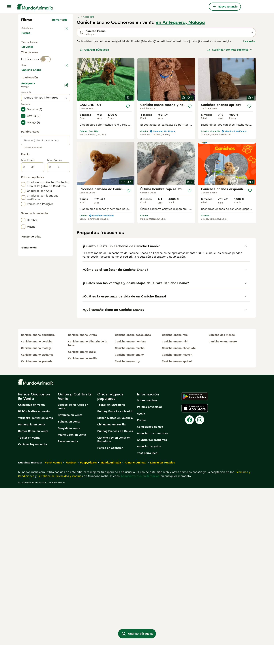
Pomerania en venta (31, 581)
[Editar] (66, 183)
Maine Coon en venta (72, 591)
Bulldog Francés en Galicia (115, 588)
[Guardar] (128, 106)
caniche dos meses (222, 491)
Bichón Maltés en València (115, 574)
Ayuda (141, 570)
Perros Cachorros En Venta (34, 553)
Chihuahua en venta (31, 561)
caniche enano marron (177, 511)
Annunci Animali (135, 619)
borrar (63, 81)
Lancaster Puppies (162, 619)
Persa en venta (68, 598)
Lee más (249, 41)
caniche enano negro (223, 498)
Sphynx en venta (69, 578)
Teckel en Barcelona (111, 561)
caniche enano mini (175, 498)
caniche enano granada (36, 518)
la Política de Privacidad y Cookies (60, 633)
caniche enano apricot (177, 518)
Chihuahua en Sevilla (111, 581)
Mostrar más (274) (57, 167)
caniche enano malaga (36, 505)
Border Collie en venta (33, 588)
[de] (32, 265)
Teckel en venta (29, 594)
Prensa (141, 577)
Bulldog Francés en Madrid (115, 568)
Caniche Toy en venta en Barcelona (113, 596)
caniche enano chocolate (179, 505)
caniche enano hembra (130, 498)
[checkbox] (23, 100)
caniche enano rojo (175, 491)
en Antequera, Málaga (180, 22)
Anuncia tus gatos (149, 603)
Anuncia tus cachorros (152, 596)
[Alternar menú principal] (9, 6)
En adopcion (52, 51)
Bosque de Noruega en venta (73, 563)
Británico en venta (70, 572)
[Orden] (230, 49)
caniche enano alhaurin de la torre (87, 500)
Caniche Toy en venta (32, 601)
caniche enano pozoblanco (133, 491)
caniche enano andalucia (38, 491)
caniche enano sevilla (82, 515)
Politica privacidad (149, 563)
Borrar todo (59, 19)
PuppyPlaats (88, 619)
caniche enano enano (129, 511)
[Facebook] (189, 576)
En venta (30, 51)
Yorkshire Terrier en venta (35, 574)
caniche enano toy (127, 518)
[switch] (45, 74)
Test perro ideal (147, 610)
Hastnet (71, 619)
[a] (58, 265)
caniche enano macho (129, 505)
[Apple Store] (194, 565)
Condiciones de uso (150, 583)
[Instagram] (199, 576)
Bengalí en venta (69, 585)
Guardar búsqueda (94, 49)
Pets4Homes (53, 619)
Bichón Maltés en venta (34, 568)
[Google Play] (194, 553)
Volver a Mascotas (33, 27)
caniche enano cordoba (36, 498)
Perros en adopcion (110, 604)
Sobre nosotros (147, 557)
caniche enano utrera (82, 491)
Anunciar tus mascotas (152, 590)
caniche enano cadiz (82, 508)
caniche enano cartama (37, 511)
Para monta (32, 60)
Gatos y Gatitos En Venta (75, 553)
